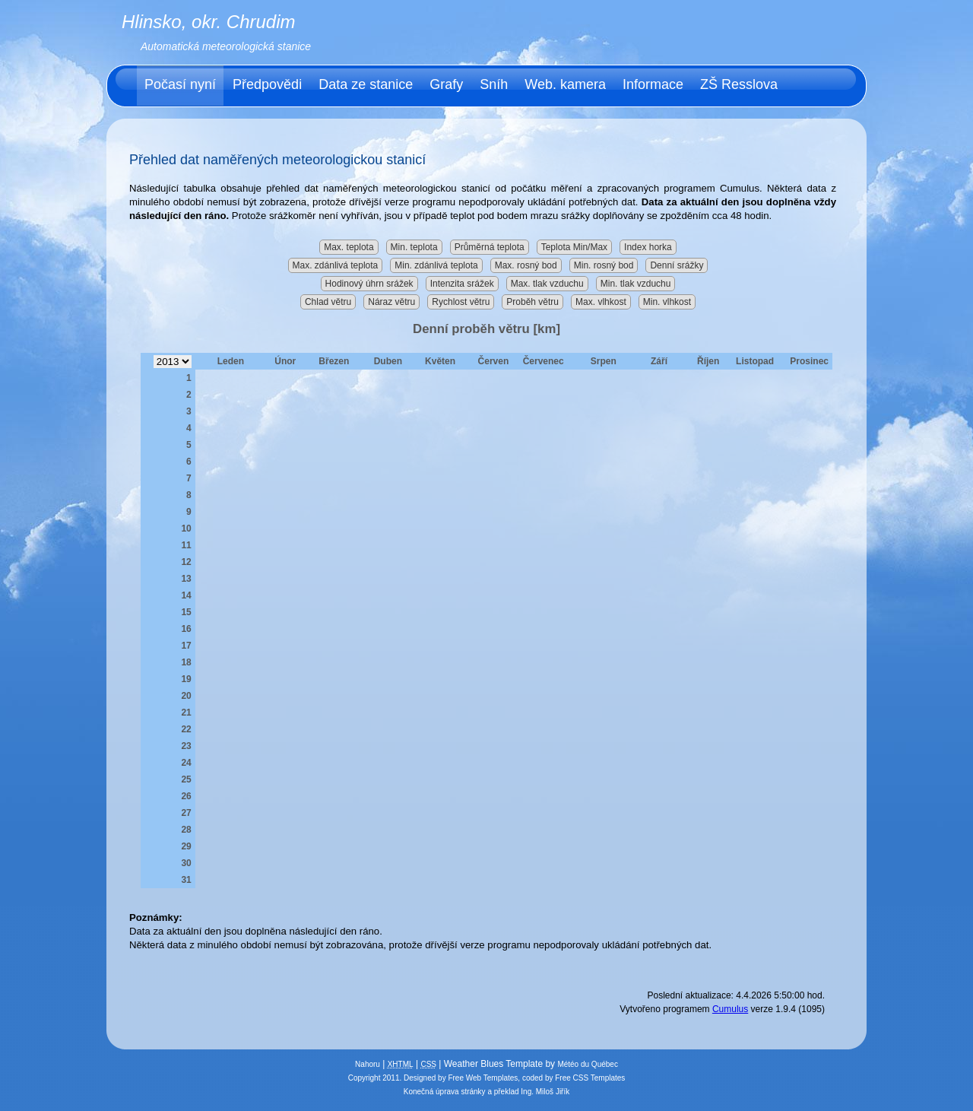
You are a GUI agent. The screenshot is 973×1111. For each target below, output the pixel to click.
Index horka (648, 247)
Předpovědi (267, 84)
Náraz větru (391, 302)
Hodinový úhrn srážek (369, 283)
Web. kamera (565, 84)
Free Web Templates (483, 1078)
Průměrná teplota (490, 247)
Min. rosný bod (604, 265)
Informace (653, 84)
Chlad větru (328, 302)
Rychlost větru (461, 302)
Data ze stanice (366, 84)
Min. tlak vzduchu (636, 283)
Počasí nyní (180, 84)
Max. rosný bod (526, 265)
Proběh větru (532, 302)
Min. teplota (414, 247)
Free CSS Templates (590, 1078)
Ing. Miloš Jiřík (545, 1091)
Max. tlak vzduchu (547, 283)
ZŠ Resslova (739, 84)
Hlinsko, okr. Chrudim (209, 21)
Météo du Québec (587, 1064)
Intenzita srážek (462, 283)
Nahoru (367, 1064)
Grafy (446, 84)
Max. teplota (348, 247)
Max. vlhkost (600, 302)
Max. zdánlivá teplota (336, 265)
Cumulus (730, 1009)
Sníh (494, 84)
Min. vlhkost (667, 302)
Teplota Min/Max (574, 247)
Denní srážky (676, 265)
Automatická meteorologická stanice (226, 46)
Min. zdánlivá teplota (436, 265)
